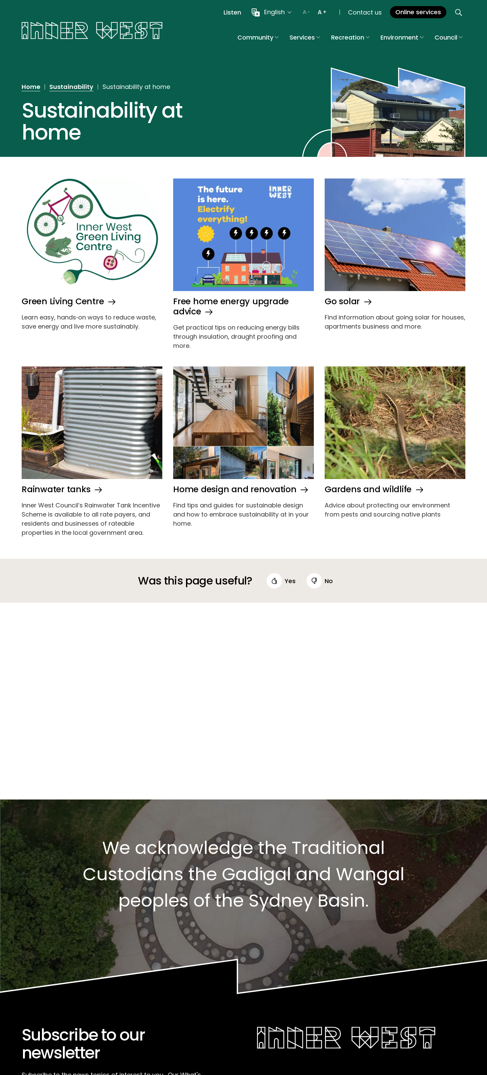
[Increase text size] (322, 12)
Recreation (350, 37)
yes (290, 581)
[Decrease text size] (306, 12)
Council (449, 37)
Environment (402, 37)
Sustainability (71, 86)
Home (31, 86)
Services (304, 37)
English (274, 12)
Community (258, 37)
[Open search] (458, 12)
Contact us (365, 12)
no (329, 581)
